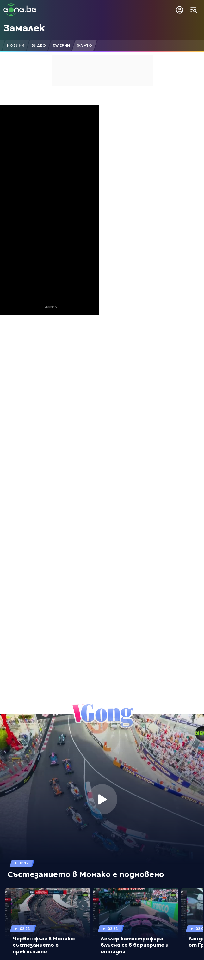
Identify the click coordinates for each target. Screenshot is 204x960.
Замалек (24, 28)
